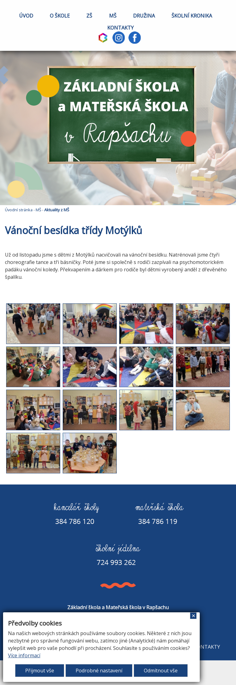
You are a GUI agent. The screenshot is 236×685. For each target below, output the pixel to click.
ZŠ (89, 15)
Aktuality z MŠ (56, 210)
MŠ (112, 15)
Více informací (24, 655)
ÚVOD (26, 15)
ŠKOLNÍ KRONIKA (191, 15)
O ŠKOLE (60, 15)
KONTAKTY (120, 27)
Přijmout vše (39, 670)
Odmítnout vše (161, 670)
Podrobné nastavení (99, 670)
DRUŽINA (144, 15)
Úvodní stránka (19, 210)
